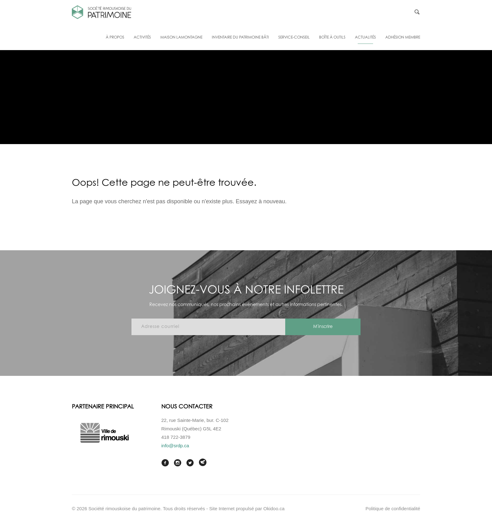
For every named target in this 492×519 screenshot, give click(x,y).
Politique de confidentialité (393, 508)
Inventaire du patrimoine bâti (240, 37)
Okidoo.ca (274, 508)
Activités (142, 37)
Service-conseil (294, 37)
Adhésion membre (402, 37)
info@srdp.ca (175, 445)
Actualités (365, 37)
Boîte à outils (332, 37)
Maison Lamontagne (181, 37)
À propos (115, 37)
